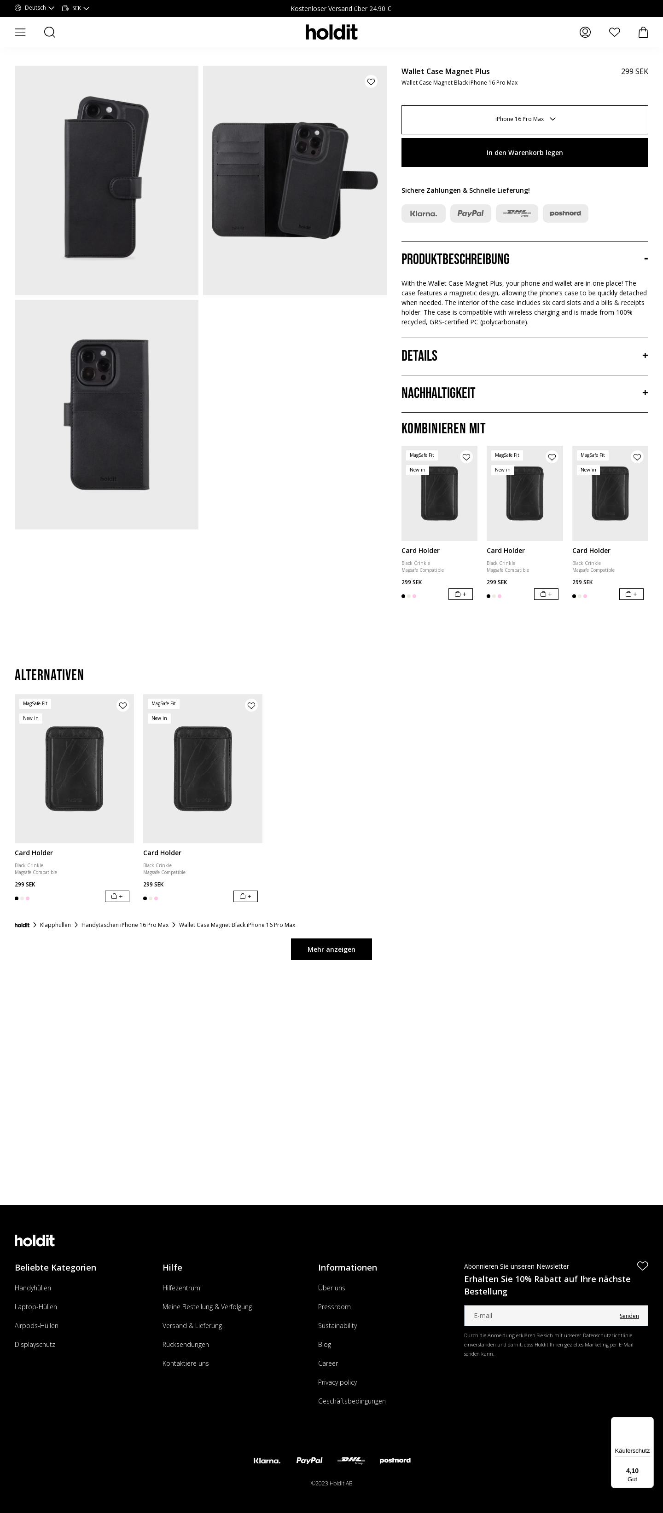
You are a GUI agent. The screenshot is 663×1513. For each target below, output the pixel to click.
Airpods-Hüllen (36, 1325)
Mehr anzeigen (331, 949)
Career (328, 1363)
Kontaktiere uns (186, 1363)
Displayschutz (35, 1344)
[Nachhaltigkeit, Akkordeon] (524, 393)
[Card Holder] (439, 493)
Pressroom (334, 1306)
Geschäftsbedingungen (352, 1401)
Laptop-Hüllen (36, 1306)
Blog (324, 1344)
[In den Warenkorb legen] (460, 594)
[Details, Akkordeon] (524, 356)
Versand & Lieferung (192, 1325)
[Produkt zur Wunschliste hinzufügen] (371, 81)
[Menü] (648, 1422)
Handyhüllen (33, 1287)
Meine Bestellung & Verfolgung (207, 1306)
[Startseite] (22, 925)
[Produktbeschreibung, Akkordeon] (524, 260)
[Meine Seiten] (585, 32)
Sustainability (337, 1325)
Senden (629, 1316)
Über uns (331, 1287)
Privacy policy (337, 1382)
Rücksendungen (186, 1344)
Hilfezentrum (181, 1287)
